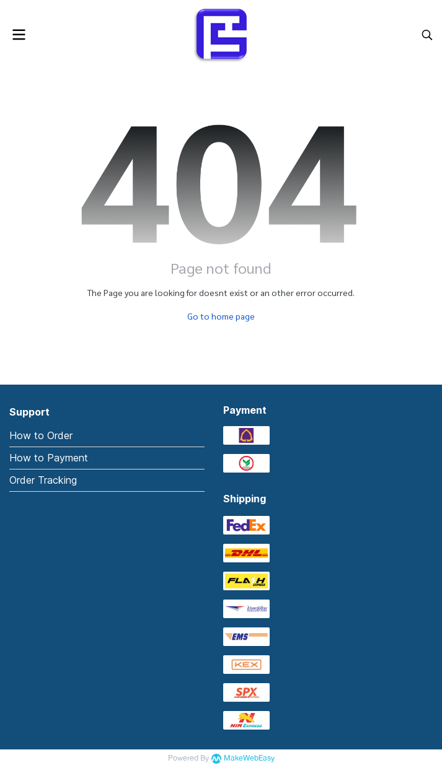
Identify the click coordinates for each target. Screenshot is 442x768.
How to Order (41, 435)
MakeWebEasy (249, 758)
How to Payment (48, 458)
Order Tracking (43, 480)
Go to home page (221, 315)
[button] (427, 34)
